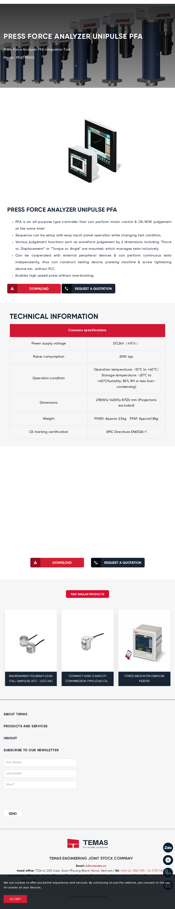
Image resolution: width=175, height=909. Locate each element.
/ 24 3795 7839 (155, 870)
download (28, 288)
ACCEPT (15, 899)
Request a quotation (87, 288)
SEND (13, 814)
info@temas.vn (95, 866)
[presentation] (33, 798)
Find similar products (87, 594)
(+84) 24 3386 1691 (133, 870)
